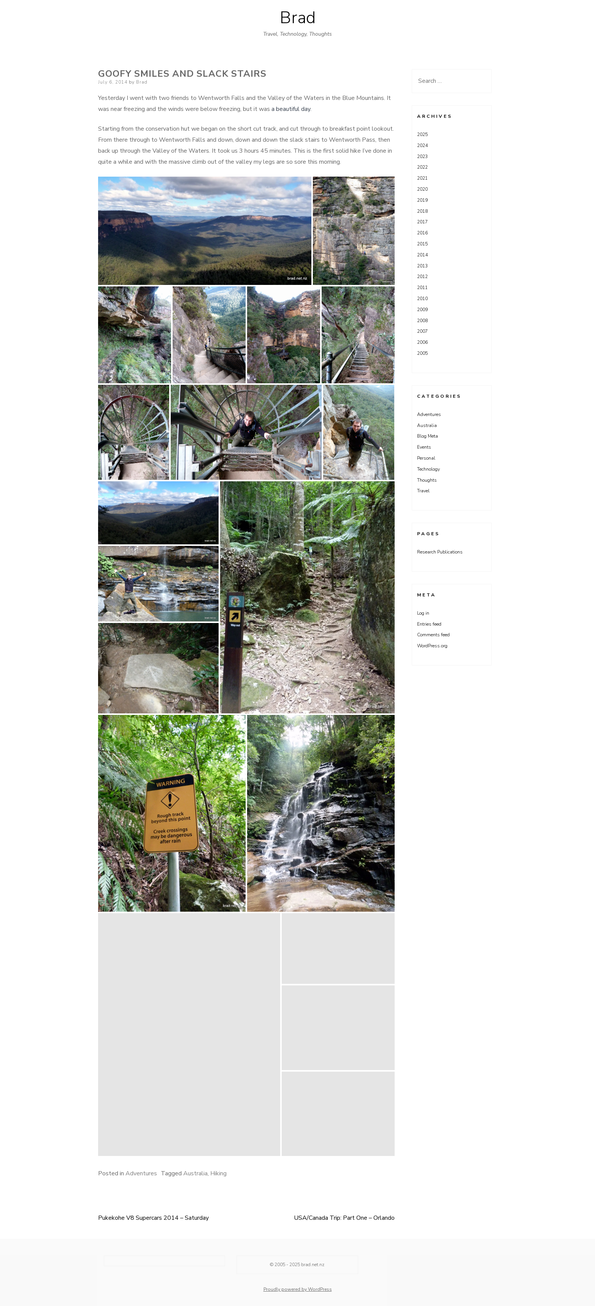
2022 (422, 167)
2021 (422, 178)
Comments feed (433, 635)
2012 (422, 277)
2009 (422, 310)
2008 (422, 321)
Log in (423, 613)
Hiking (218, 1173)
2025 (422, 134)
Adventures (141, 1173)
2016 (422, 233)
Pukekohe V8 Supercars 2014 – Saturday (153, 1218)
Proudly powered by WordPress (297, 1289)
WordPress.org (432, 646)
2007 (422, 331)
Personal (426, 458)
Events (424, 447)
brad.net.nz (312, 1265)
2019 (422, 200)
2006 (422, 342)
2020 (422, 189)
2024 (422, 145)
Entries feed (429, 624)
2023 (422, 156)
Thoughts (427, 480)
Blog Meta (427, 436)
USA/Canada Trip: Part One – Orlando (344, 1218)
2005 (422, 353)
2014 (422, 255)
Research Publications (440, 552)
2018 (422, 211)
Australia (195, 1173)
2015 (422, 244)
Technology (428, 469)
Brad (298, 17)
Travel (423, 491)
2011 (422, 288)
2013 (422, 266)
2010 (422, 299)
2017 (422, 222)
